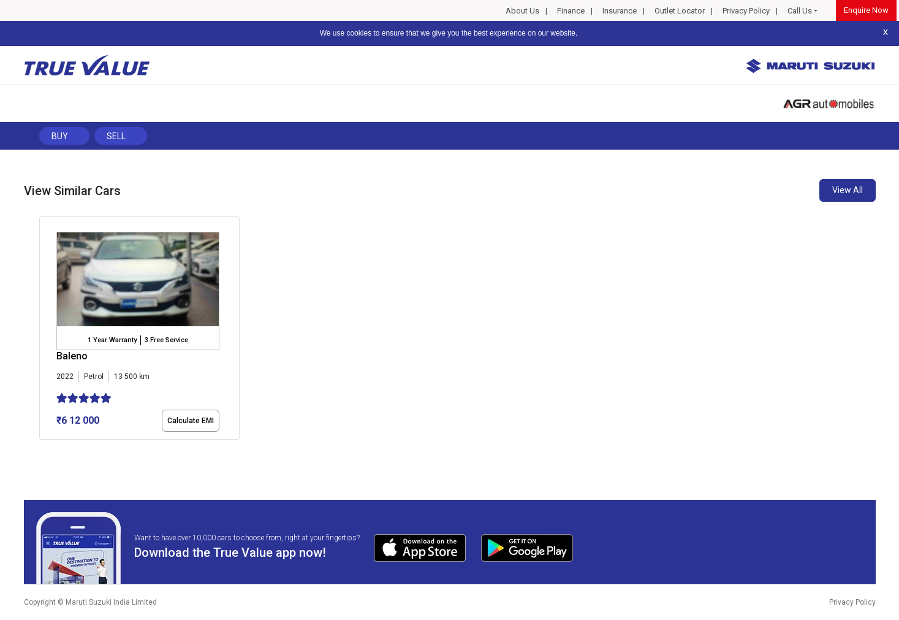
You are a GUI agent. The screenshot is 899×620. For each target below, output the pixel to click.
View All (847, 190)
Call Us (799, 10)
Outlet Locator (679, 10)
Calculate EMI (190, 420)
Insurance (619, 10)
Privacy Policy (746, 10)
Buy (59, 136)
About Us (522, 10)
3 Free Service (166, 340)
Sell (116, 136)
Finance (571, 10)
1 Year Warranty (112, 340)
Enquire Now (866, 10)
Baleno (72, 356)
